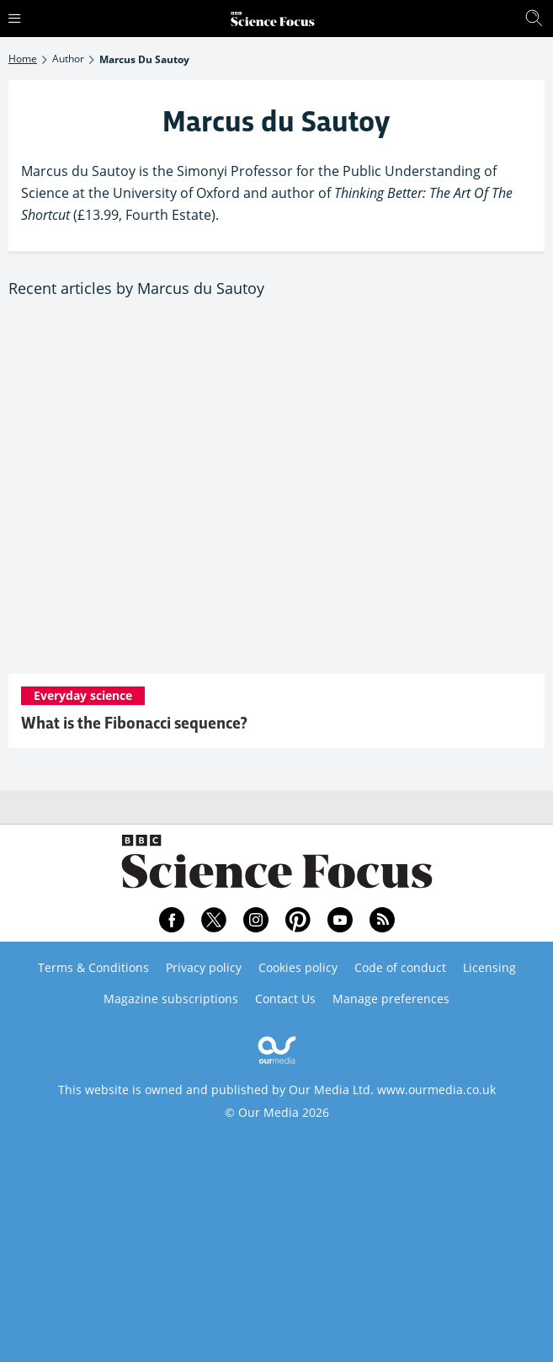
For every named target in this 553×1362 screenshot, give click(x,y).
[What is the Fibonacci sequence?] (276, 496)
